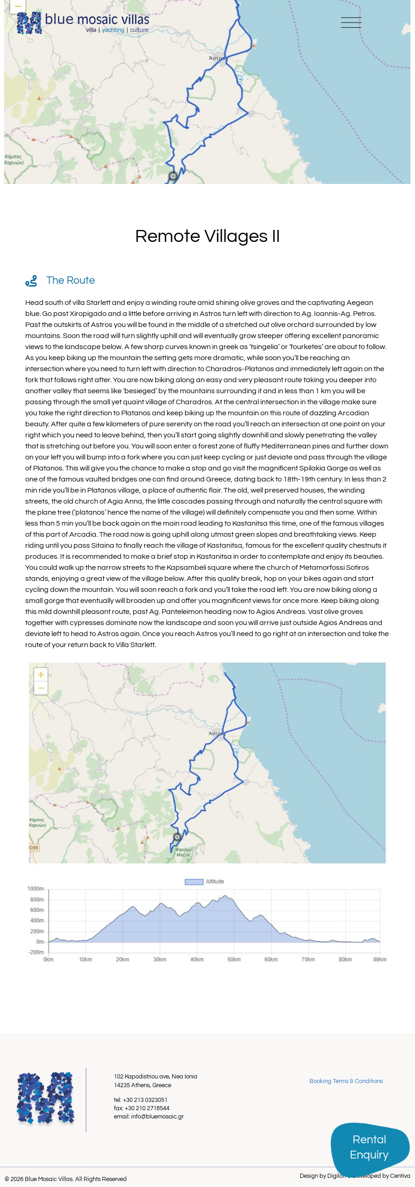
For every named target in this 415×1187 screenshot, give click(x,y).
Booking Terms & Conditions (346, 1081)
